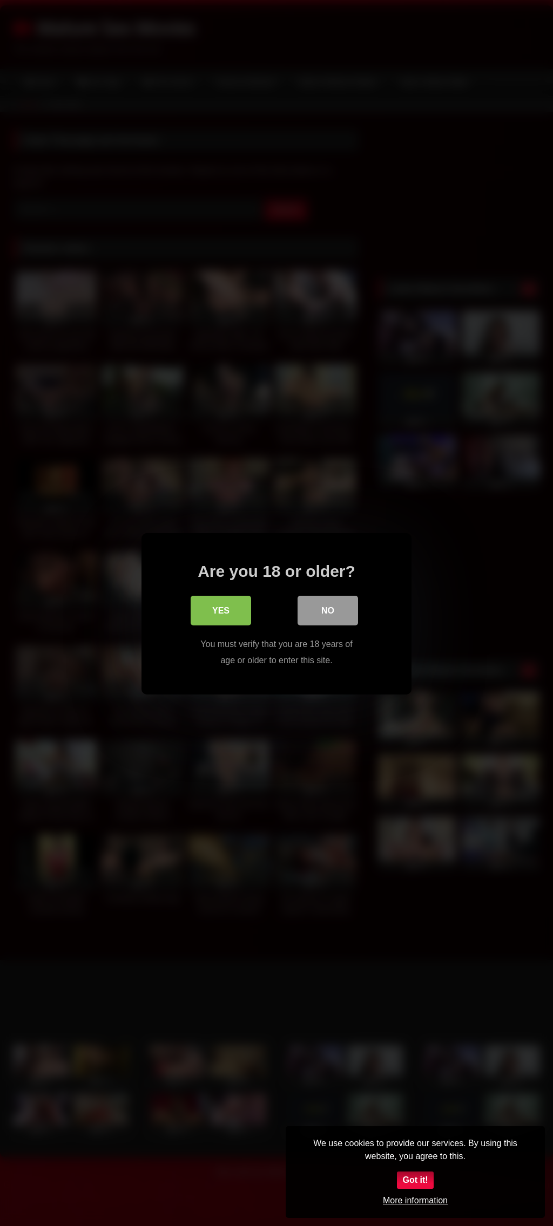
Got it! (415, 1179)
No (327, 610)
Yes (221, 610)
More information (415, 1200)
